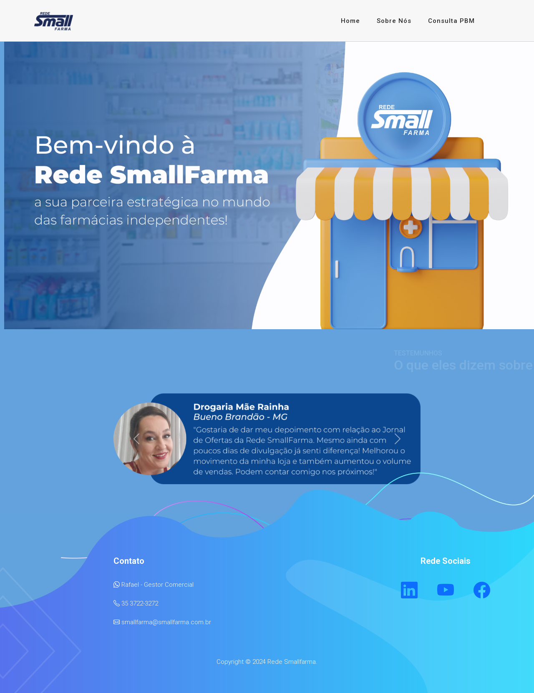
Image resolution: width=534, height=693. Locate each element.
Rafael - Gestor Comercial (157, 584)
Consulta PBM (451, 21)
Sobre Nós (394, 21)
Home (350, 21)
